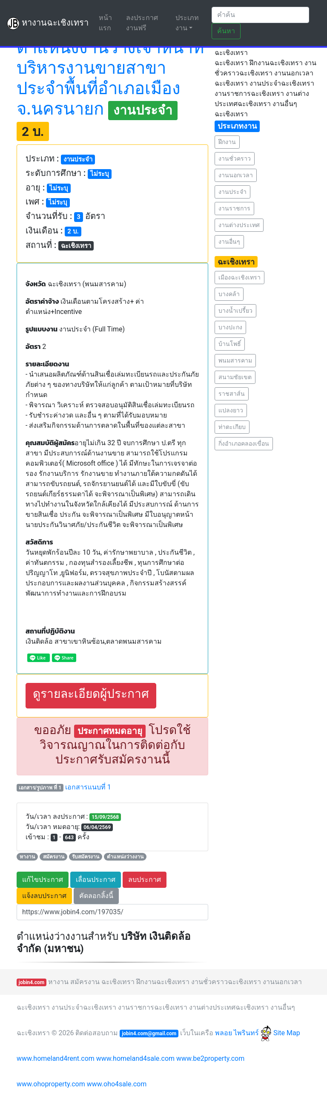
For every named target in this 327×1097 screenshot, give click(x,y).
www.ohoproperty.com (51, 1084)
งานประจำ (232, 191)
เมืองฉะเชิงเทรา (239, 277)
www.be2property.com (210, 1058)
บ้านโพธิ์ (229, 343)
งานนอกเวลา (235, 175)
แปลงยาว (230, 410)
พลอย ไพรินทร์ (243, 1033)
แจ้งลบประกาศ (44, 896)
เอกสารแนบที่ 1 (88, 787)
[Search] (260, 15)
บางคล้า (229, 294)
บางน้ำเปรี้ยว (235, 310)
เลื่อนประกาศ (95, 879)
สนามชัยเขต (235, 377)
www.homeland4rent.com (56, 1058)
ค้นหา (226, 31)
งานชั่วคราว (234, 158)
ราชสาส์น (231, 393)
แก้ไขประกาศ (42, 879)
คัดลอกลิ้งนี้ (96, 896)
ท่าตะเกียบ (232, 426)
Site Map (286, 1033)
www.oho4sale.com (116, 1084)
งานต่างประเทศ (239, 225)
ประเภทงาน (187, 23)
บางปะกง (230, 327)
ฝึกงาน (227, 141)
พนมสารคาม (235, 360)
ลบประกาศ (144, 879)
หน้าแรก (111, 23)
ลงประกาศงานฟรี (142, 23)
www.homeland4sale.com (135, 1058)
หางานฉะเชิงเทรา (48, 23)
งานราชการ (234, 208)
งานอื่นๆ (229, 241)
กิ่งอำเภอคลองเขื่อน (243, 443)
